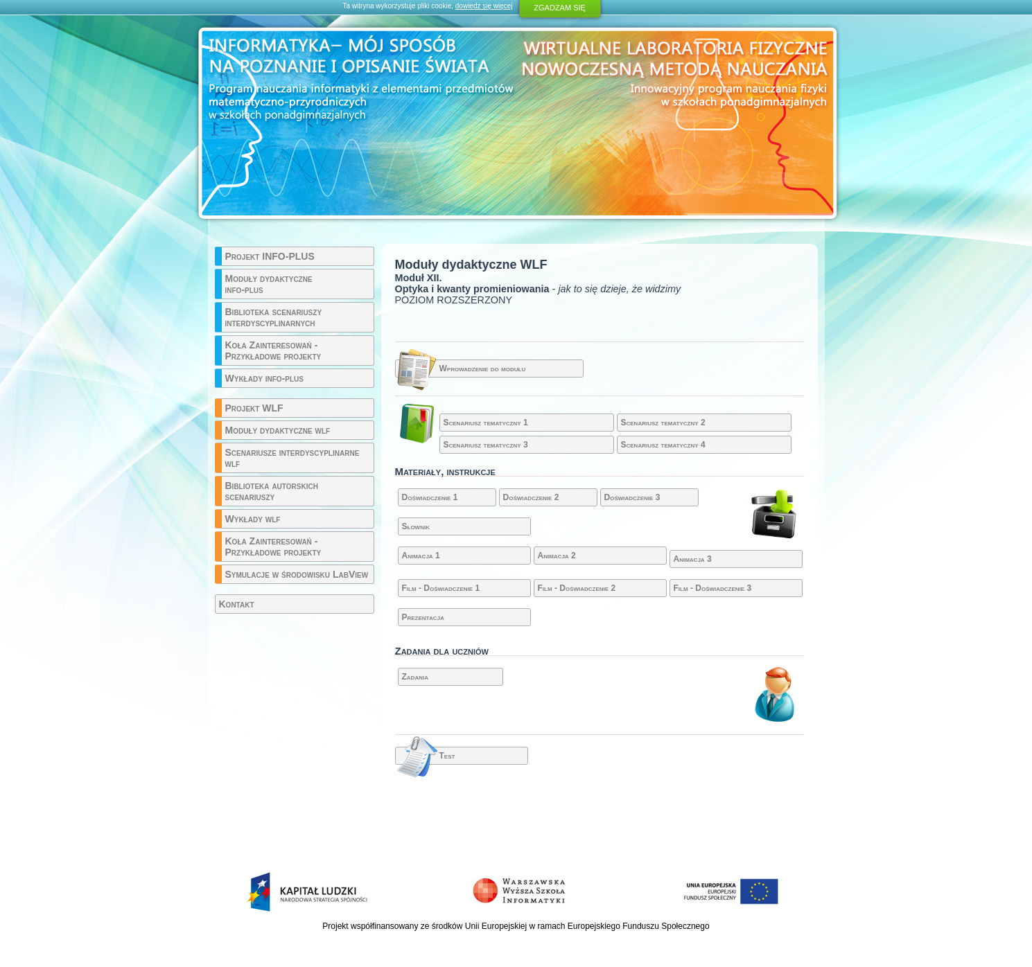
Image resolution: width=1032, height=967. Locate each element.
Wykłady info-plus (264, 378)
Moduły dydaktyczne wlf (278, 430)
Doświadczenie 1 (430, 497)
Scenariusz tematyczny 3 (486, 445)
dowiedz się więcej (484, 6)
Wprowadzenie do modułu (482, 368)
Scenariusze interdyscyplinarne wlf (292, 458)
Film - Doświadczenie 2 (577, 588)
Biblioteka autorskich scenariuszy (271, 491)
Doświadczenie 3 (632, 497)
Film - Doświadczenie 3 (713, 588)
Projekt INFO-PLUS (270, 256)
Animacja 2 (557, 555)
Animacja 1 (421, 555)
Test (447, 756)
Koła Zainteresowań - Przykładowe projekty (273, 350)
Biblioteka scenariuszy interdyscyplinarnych (273, 317)
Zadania (415, 677)
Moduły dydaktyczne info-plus (269, 284)
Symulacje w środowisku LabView (297, 574)
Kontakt (236, 604)
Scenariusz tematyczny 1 (486, 422)
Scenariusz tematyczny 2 (663, 422)
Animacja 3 (693, 559)
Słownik (416, 526)
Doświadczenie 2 (531, 497)
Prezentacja (423, 617)
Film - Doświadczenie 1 (441, 588)
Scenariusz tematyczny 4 (663, 445)
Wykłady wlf (253, 518)
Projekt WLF (254, 408)
